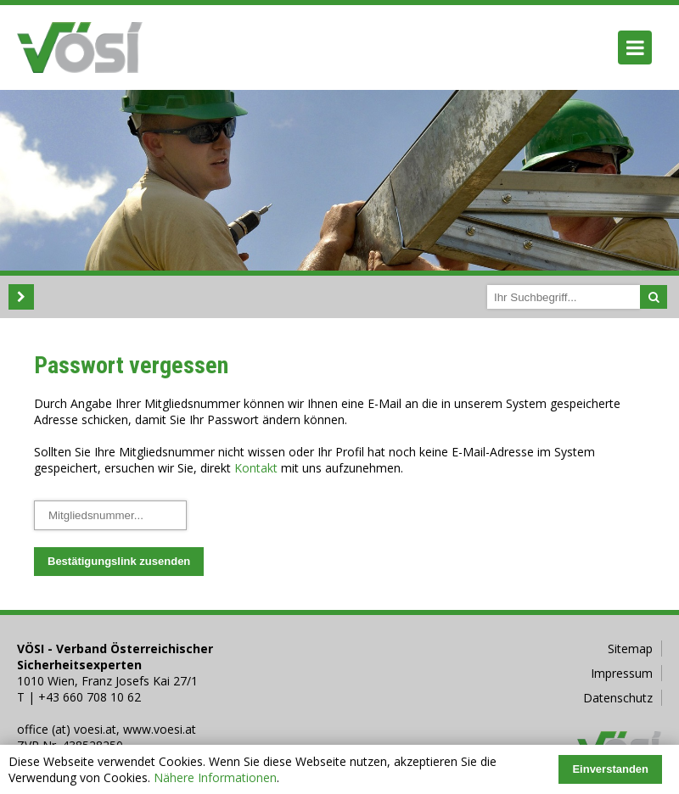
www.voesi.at (159, 729)
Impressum (622, 673)
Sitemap (630, 648)
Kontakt (256, 468)
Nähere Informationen (215, 777)
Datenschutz (618, 698)
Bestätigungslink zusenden (119, 561)
